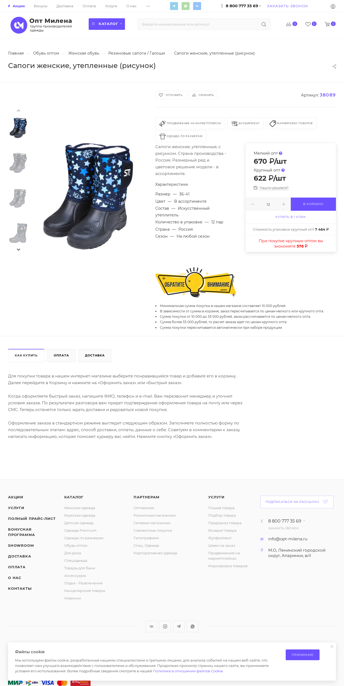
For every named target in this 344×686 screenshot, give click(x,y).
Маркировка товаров (228, 566)
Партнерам (146, 497)
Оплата (61, 355)
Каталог (74, 497)
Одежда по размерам (83, 538)
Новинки (72, 598)
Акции (15, 497)
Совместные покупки (153, 530)
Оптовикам (144, 508)
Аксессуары (75, 575)
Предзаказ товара (225, 523)
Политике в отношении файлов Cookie (188, 671)
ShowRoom (21, 545)
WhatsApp (185, 6)
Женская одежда (79, 508)
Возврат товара (222, 530)
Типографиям (146, 538)
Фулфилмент (220, 538)
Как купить (26, 355)
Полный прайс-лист (32, 518)
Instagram (165, 626)
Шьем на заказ (221, 545)
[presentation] (18, 110)
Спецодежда (75, 560)
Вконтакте (197, 6)
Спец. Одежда (146, 545)
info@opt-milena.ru (287, 538)
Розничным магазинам (155, 515)
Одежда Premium (80, 530)
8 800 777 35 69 (284, 521)
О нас (14, 578)
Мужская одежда (79, 515)
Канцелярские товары (84, 590)
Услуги (16, 508)
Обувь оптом (75, 545)
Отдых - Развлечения (83, 583)
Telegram (174, 6)
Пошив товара (221, 508)
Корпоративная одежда (155, 553)
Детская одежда (79, 523)
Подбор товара (222, 515)
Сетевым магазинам (152, 523)
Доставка (95, 355)
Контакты (19, 588)
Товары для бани (79, 568)
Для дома (72, 553)
